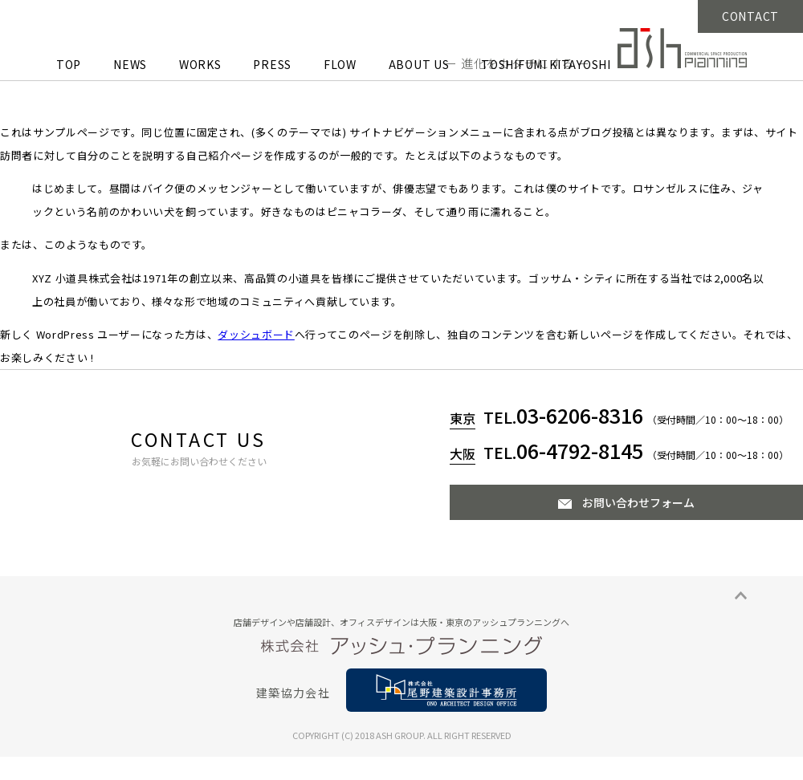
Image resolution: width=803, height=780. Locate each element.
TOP (68, 64)
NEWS (130, 64)
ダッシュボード (256, 334)
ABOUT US (419, 64)
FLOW (340, 64)
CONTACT (750, 16)
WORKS (200, 64)
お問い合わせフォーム (638, 502)
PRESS (272, 64)
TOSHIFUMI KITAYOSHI (545, 64)
